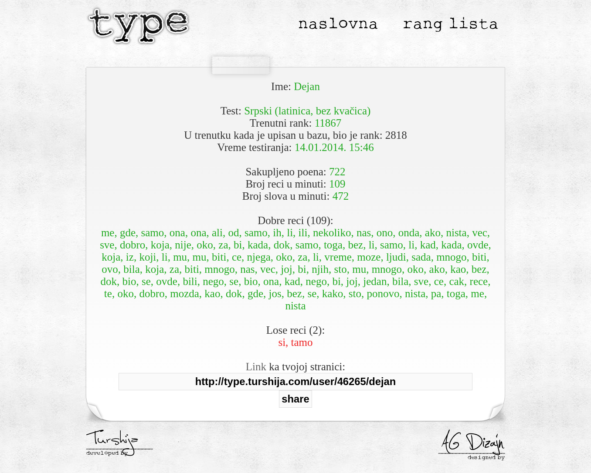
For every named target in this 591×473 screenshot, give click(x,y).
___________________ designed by (471, 454)
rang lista (450, 23)
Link (256, 366)
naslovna (338, 23)
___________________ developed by (119, 449)
